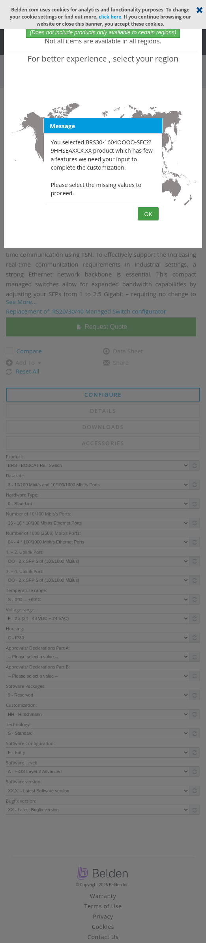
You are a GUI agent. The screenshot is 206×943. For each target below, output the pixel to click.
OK (148, 214)
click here (110, 16)
